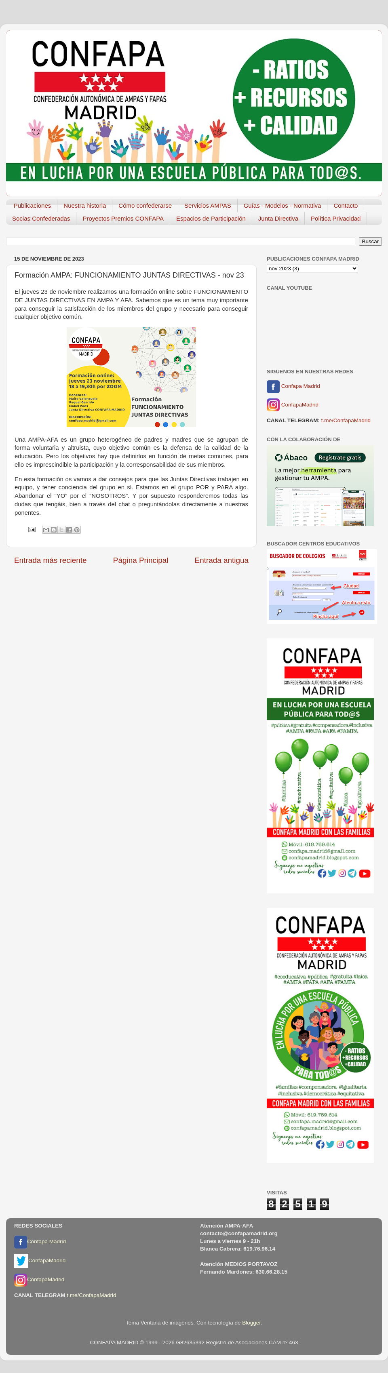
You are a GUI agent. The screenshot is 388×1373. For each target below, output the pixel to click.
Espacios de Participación (211, 218)
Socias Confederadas (41, 218)
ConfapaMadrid (292, 404)
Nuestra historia (84, 205)
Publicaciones (32, 205)
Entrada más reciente (50, 560)
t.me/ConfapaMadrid (346, 420)
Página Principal (141, 560)
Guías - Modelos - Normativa (282, 205)
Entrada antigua (222, 560)
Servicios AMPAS (207, 205)
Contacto (345, 205)
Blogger (251, 1323)
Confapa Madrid (293, 386)
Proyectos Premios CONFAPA (123, 218)
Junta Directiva (278, 218)
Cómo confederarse (145, 205)
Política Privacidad (336, 218)
